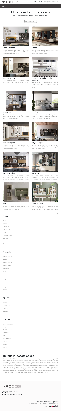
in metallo (6, 268)
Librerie (31, 15)
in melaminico (7, 265)
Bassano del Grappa (8, 324)
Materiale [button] (7, 252)
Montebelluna (7, 338)
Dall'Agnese (6, 226)
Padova (5, 341)
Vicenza (5, 350)
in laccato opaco (8, 257)
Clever (5, 224)
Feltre (4, 335)
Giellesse (5, 238)
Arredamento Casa (22, 15)
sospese (5, 311)
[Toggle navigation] (3, 5)
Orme (4, 244)
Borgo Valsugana (7, 327)
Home (14, 15)
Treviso (5, 347)
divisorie (5, 308)
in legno (5, 259)
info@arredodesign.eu (12, 393)
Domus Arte (6, 229)
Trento (5, 344)
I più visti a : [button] (7, 319)
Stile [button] (4, 279)
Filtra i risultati (30, 21)
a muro (5, 302)
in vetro (5, 271)
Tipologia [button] (6, 298)
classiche (5, 284)
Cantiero (5, 221)
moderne (5, 290)
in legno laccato (7, 262)
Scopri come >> (17, 394)
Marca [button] (5, 216)
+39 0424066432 (13, 391)
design (5, 287)
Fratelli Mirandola (7, 235)
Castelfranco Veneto (9, 330)
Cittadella (5, 333)
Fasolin (5, 232)
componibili (6, 305)
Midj (4, 241)
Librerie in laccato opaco (41, 15)
